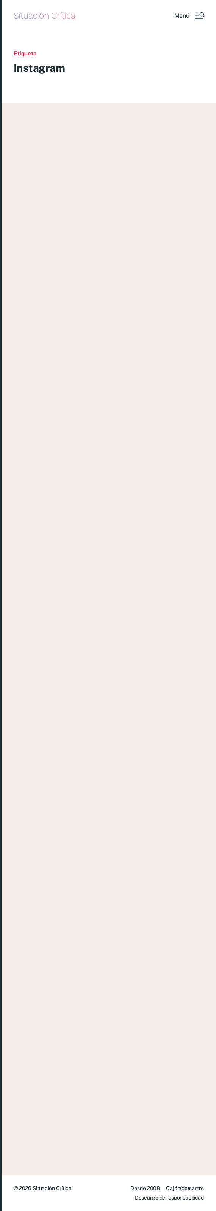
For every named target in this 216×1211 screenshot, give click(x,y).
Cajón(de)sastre (185, 1188)
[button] (189, 15)
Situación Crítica (44, 15)
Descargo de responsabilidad (169, 1198)
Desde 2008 (145, 1188)
